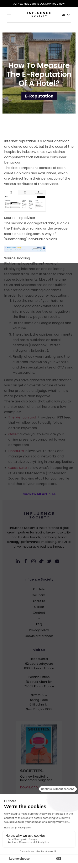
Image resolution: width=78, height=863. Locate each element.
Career (39, 607)
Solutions (39, 595)
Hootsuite (16, 450)
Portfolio (39, 589)
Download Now (54, 3)
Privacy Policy (39, 630)
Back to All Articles (39, 494)
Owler (13, 434)
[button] (65, 14)
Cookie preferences (39, 636)
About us (39, 601)
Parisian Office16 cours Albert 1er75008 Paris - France (39, 681)
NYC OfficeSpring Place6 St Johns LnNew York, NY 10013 (39, 702)
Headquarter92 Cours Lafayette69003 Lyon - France (39, 663)
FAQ (39, 624)
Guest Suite (17, 467)
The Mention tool (22, 417)
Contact (39, 613)
